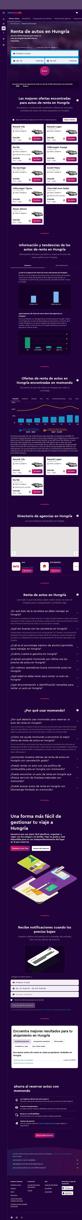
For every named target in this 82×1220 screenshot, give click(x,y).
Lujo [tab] (70, 399)
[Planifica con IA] (3, 33)
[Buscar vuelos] (3, 19)
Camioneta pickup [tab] (58, 399)
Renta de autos (15, 23)
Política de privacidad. (64, 1009)
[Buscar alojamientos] (3, 24)
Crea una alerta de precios (47, 1123)
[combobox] (22, 47)
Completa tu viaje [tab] (21, 1046)
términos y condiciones (45, 1009)
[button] (3, 12)
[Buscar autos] (3, 28)
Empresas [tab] (27, 265)
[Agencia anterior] (14, 553)
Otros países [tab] (58, 1041)
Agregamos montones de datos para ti (46, 1164)
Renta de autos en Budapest (23, 1060)
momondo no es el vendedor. (46, 1160)
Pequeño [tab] (15, 399)
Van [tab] (47, 399)
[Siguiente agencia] (76, 553)
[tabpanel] (45, 315)
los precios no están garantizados (61, 1153)
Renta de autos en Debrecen (23, 1063)
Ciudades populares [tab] (22, 1041)
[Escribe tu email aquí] (47, 994)
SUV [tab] (41, 399)
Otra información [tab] (62, 265)
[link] (37, 139)
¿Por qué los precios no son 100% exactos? (46, 1167)
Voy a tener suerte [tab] (38, 1046)
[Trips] (3, 39)
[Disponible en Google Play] (67, 1188)
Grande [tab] (34, 399)
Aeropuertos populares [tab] (42, 1041)
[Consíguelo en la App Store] (67, 1193)
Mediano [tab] (25, 399)
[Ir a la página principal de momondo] (15, 13)
